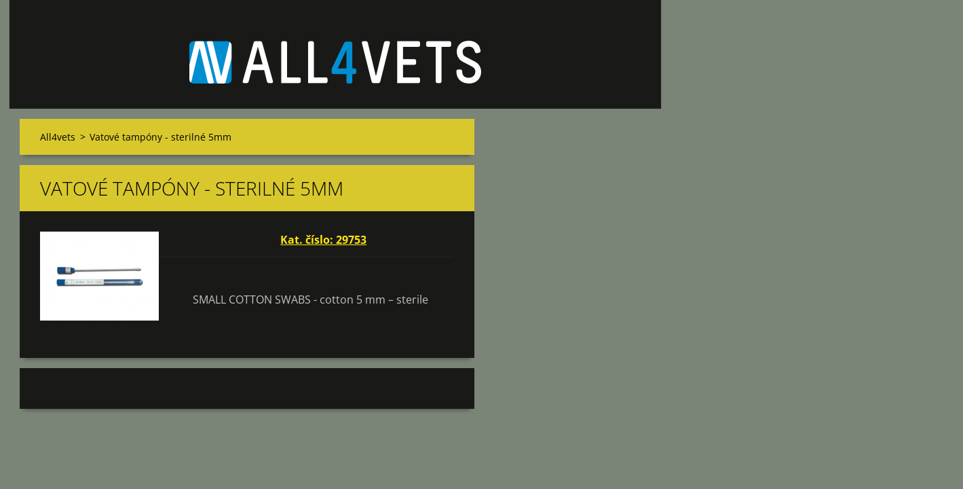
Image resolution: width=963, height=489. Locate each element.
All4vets (57, 136)
